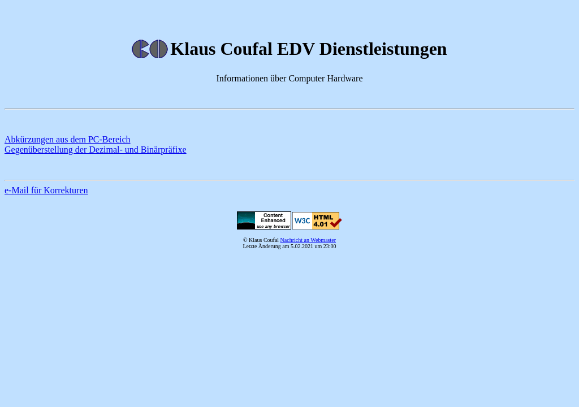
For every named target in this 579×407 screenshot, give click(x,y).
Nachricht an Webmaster (308, 240)
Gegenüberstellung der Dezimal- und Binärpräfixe (96, 149)
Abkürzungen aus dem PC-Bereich (68, 139)
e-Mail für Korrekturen (46, 190)
